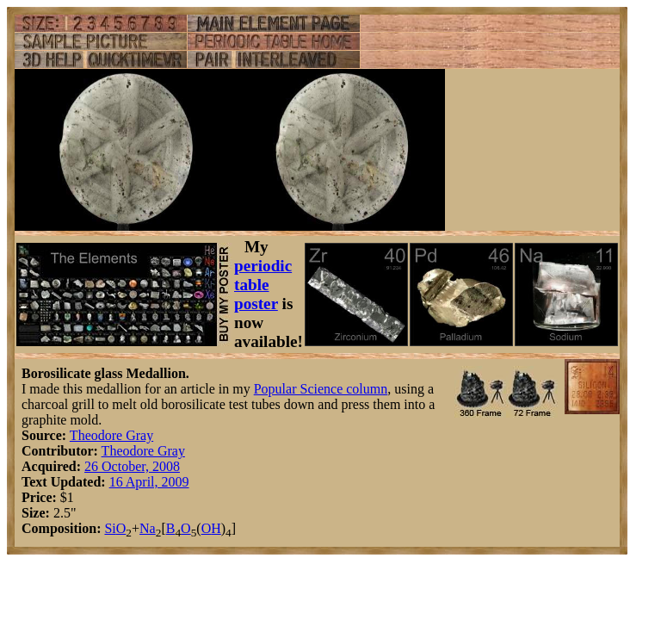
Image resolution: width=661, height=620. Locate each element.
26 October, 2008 (132, 466)
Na (147, 528)
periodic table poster (263, 285)
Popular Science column (321, 388)
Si (109, 528)
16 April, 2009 (149, 481)
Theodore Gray (111, 435)
